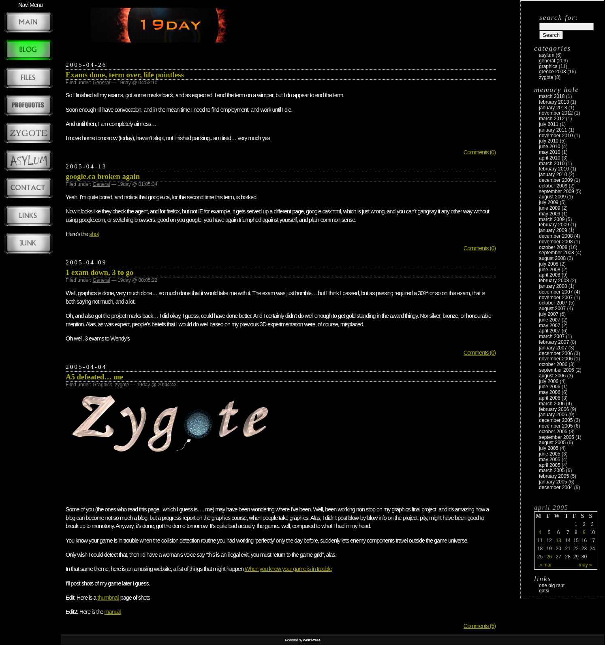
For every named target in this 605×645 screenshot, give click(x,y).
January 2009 (553, 230)
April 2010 (549, 158)
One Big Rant (551, 585)
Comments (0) (480, 152)
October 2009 (553, 186)
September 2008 (556, 252)
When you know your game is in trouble (288, 569)
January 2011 (553, 130)
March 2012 (551, 118)
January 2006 (553, 414)
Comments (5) (480, 626)
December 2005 (556, 420)
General (101, 82)
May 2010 (549, 152)
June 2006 (549, 387)
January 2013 (553, 108)
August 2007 (552, 308)
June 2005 (549, 454)
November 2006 (556, 359)
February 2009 (554, 225)
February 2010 (554, 169)
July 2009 (548, 202)
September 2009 (556, 191)
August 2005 (552, 442)
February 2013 (554, 102)
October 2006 (553, 364)
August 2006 (552, 376)
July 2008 (548, 264)
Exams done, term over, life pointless (125, 74)
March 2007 (551, 336)
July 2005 (548, 448)
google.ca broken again (103, 176)
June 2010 (549, 146)
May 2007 (549, 325)
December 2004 (556, 487)
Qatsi (544, 591)
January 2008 (553, 286)
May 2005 (549, 459)
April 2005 (549, 465)
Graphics (102, 384)
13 (558, 540)
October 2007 (553, 303)
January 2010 (553, 174)
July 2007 (548, 314)
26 (549, 557)
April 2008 (549, 275)
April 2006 (549, 398)
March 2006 (551, 404)
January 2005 (553, 482)
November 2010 (556, 135)
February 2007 (554, 342)
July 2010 (548, 141)
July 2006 (548, 381)
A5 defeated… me (94, 377)
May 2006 (549, 392)
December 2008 (556, 236)
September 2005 (556, 437)
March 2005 (551, 470)
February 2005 (554, 476)
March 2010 (551, 163)
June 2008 (549, 269)
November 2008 (556, 242)
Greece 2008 (552, 72)
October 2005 (553, 431)
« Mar (545, 565)
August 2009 (552, 197)
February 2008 (554, 280)
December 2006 (556, 353)
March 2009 (551, 219)
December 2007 (556, 292)
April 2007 (549, 331)
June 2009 (549, 208)
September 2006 (556, 370)
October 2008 (553, 247)
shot (93, 234)
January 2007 (553, 348)
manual (112, 612)
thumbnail (108, 597)
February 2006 (554, 409)
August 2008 (552, 258)
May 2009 (549, 214)
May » (585, 565)
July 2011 (548, 124)
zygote (122, 384)
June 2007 (549, 320)
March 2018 (551, 96)
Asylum (546, 55)
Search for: (558, 17)
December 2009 (556, 180)
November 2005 (556, 426)
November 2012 (556, 113)
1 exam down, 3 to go (99, 272)
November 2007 (556, 297)
